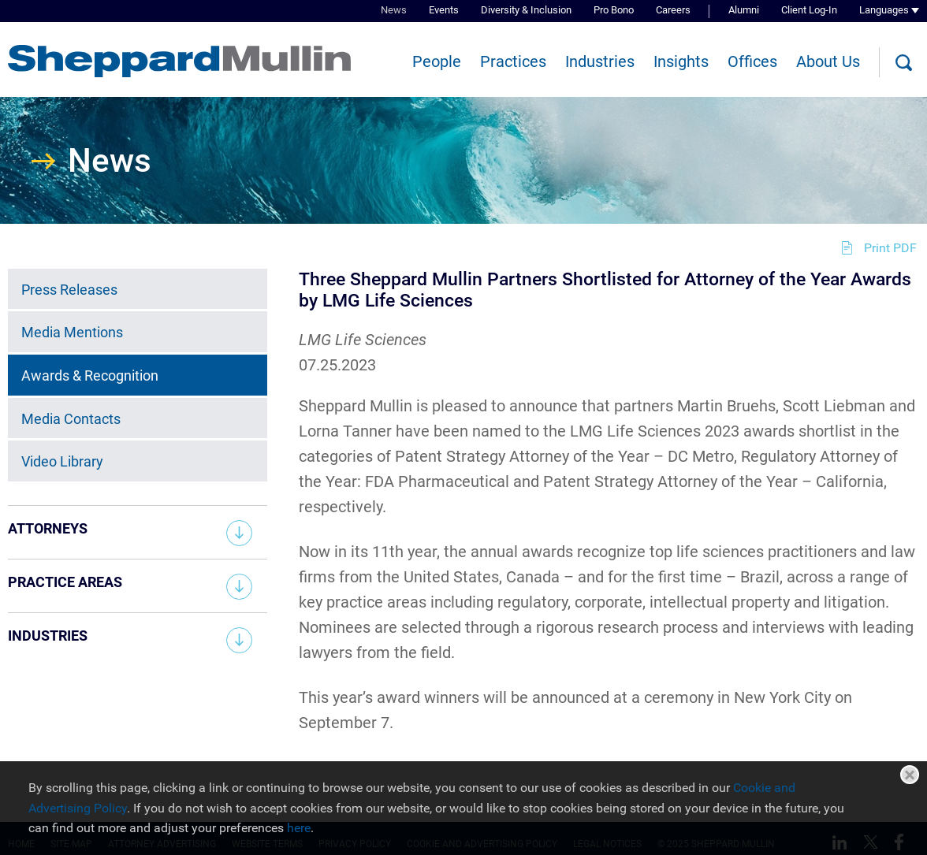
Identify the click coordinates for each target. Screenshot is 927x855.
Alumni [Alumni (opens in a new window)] (743, 10)
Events (444, 10)
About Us (828, 61)
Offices (752, 61)
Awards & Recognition (89, 375)
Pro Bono (614, 10)
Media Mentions (72, 332)
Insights (681, 61)
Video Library (62, 461)
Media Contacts (71, 419)
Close (909, 774)
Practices (513, 61)
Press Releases (69, 289)
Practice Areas (65, 582)
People (436, 61)
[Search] (903, 63)
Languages (884, 10)
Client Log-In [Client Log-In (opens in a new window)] (809, 10)
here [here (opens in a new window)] (299, 827)
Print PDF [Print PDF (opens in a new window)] (890, 247)
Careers (673, 10)
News (394, 10)
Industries (600, 61)
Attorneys (47, 528)
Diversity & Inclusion (526, 10)
